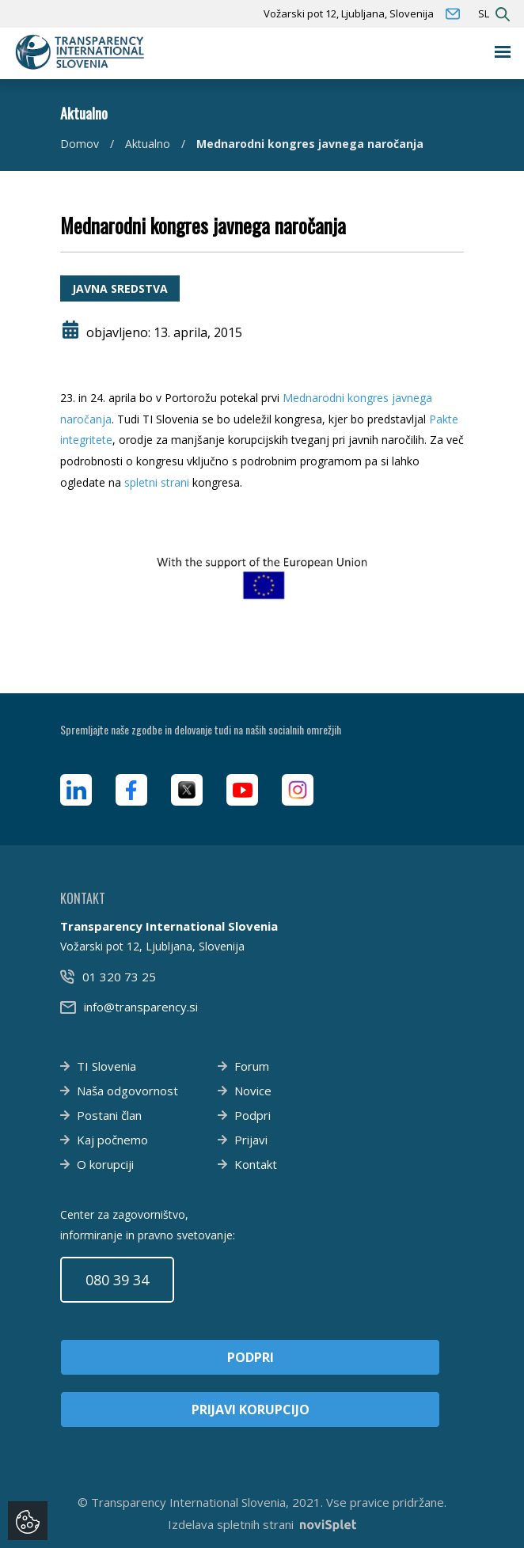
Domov (79, 143)
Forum (251, 1066)
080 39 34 (117, 1279)
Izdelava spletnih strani (262, 1524)
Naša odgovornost (127, 1090)
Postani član (109, 1115)
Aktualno (147, 143)
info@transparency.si (141, 1007)
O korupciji (105, 1164)
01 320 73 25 (119, 977)
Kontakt (255, 1164)
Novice (252, 1090)
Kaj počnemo (112, 1140)
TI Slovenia (106, 1066)
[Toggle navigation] (503, 52)
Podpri (252, 1115)
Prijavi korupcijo (250, 1409)
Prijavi (251, 1140)
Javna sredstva (120, 288)
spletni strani (156, 482)
